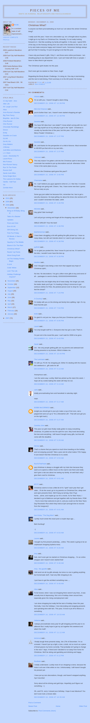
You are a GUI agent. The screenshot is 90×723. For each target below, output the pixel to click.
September (12, 287)
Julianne (37, 620)
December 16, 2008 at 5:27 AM (49, 420)
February (11, 311)
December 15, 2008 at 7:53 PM (49, 308)
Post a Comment (34, 703)
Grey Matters (8, 144)
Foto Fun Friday (13, 233)
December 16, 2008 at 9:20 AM (49, 548)
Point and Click (12, 223)
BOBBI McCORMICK (42, 408)
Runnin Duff (7, 170)
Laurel (36, 326)
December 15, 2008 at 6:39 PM (49, 256)
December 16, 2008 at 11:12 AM (49, 632)
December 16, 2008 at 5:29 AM (49, 440)
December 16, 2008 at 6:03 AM (49, 533)
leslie (36, 314)
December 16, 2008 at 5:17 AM (49, 402)
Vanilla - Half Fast (9, 182)
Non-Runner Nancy (10, 164)
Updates (10, 220)
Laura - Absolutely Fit (11, 156)
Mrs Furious (7, 162)
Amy (35, 554)
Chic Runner (7, 124)
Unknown (37, 157)
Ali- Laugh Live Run (10, 107)
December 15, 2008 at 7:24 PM (49, 293)
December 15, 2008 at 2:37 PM (49, 136)
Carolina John (39, 425)
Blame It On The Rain (15, 245)
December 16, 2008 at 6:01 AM (49, 478)
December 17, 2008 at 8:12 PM (49, 656)
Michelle (37, 209)
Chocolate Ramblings (11, 127)
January (11, 314)
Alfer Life (6, 104)
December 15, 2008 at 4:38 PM (49, 226)
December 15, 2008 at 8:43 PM (49, 338)
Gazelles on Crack (10, 135)
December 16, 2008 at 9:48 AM (49, 563)
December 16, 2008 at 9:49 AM (49, 583)
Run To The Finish (9, 167)
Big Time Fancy (9, 115)
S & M (9, 264)
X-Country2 (38, 299)
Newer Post (32, 706)
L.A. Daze (6, 153)
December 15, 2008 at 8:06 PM (49, 321)
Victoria (37, 96)
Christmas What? (13, 249)
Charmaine (38, 180)
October (11, 284)
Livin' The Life (12, 271)
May (9, 301)
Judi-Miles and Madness (12, 150)
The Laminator (39, 359)
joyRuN (37, 247)
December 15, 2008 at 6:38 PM (49, 241)
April (9, 304)
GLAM (5, 138)
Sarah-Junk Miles (9, 173)
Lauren (36, 538)
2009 (8, 202)
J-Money (6, 147)
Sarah (36, 344)
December (12, 208)
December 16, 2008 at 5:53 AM (49, 458)
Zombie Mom (8, 188)
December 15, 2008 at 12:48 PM (49, 116)
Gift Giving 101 (12, 230)
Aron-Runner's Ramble (11, 112)
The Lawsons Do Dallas (12, 179)
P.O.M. (16, 25)
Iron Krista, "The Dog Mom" (44, 515)
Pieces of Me (45, 10)
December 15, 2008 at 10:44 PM (49, 354)
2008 (8, 205)
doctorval (37, 638)
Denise (36, 446)
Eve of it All (11, 226)
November (12, 281)
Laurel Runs (7, 159)
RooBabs (37, 661)
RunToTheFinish (40, 464)
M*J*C (36, 484)
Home (58, 706)
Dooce (5, 130)
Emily (5, 133)
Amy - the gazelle (40, 569)
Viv (4, 185)
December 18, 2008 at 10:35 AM (49, 697)
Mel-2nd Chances (40, 109)
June (10, 297)
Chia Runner (7, 121)
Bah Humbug (40, 84)
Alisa (36, 589)
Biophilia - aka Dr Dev (11, 118)
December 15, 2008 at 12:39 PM (49, 103)
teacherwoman (39, 232)
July (9, 294)
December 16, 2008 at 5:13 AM (49, 369)
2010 (8, 198)
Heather (37, 262)
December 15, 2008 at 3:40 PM (49, 175)
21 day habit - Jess (10, 101)
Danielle (37, 121)
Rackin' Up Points (13, 252)
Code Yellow (11, 268)
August (10, 291)
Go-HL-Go (7, 141)
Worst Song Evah (13, 255)
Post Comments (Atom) (47, 711)
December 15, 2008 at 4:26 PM (49, 203)
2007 (8, 318)
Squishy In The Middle (15, 242)
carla (36, 390)
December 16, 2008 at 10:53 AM (49, 615)
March (10, 307)
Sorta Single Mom (9, 176)
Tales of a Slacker (13, 216)
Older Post (83, 706)
